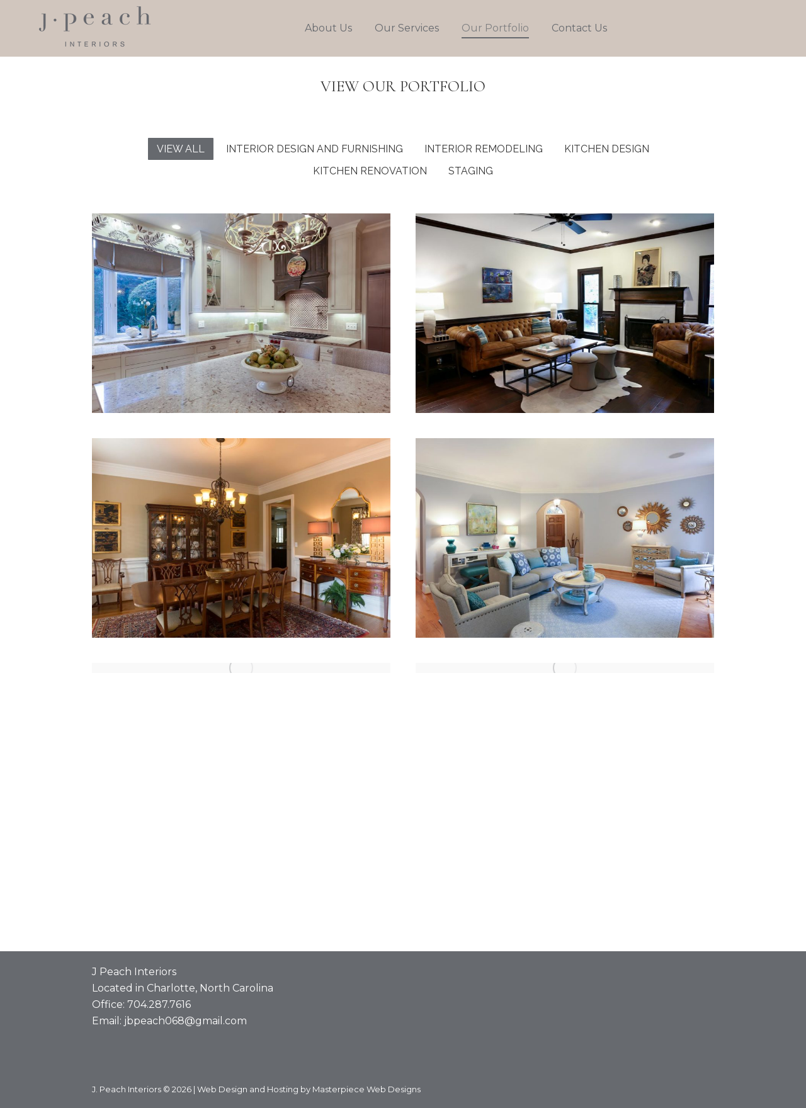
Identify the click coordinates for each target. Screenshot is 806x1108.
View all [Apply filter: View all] (181, 149)
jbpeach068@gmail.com (185, 1021)
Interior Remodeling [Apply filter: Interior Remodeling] (483, 149)
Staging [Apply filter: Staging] (470, 171)
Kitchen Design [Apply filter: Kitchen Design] (606, 149)
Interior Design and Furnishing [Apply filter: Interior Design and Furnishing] (314, 149)
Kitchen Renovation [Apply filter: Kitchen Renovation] (370, 171)
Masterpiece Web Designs (366, 1089)
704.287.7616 (159, 1004)
